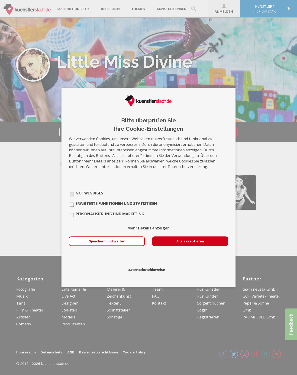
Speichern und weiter (107, 241)
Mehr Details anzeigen (148, 228)
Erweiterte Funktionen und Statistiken (116, 203)
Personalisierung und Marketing (110, 214)
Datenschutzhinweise (146, 269)
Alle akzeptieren (190, 241)
